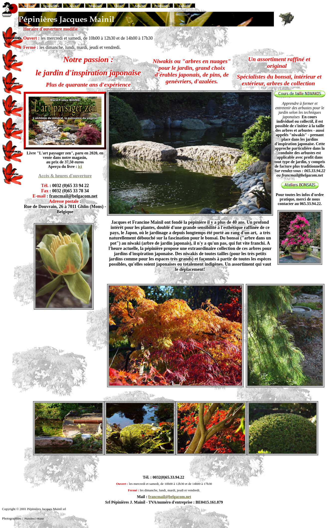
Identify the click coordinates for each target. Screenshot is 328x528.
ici (80, 166)
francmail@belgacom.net (169, 497)
